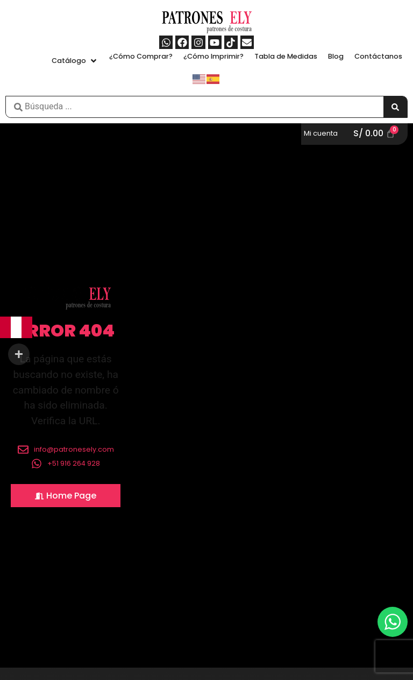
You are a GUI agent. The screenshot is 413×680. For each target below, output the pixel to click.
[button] (75, 60)
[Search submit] (395, 106)
